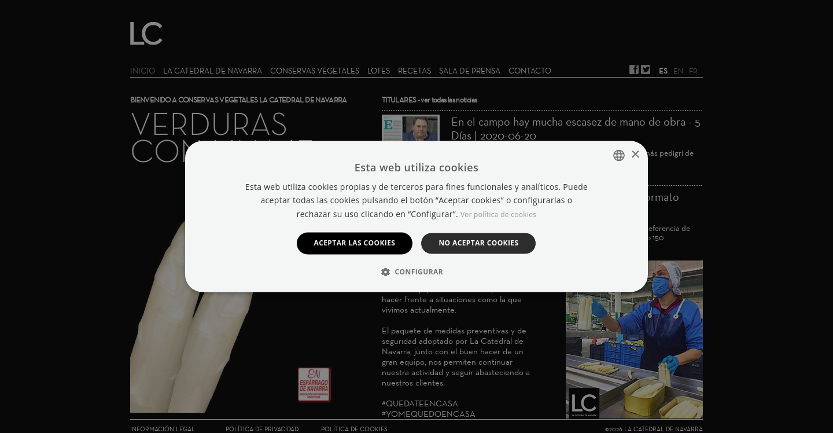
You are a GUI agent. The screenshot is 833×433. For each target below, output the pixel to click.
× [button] (635, 155)
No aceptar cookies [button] (478, 243)
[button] (416, 272)
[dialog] (416, 216)
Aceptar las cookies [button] (355, 243)
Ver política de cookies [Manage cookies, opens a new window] (498, 214)
